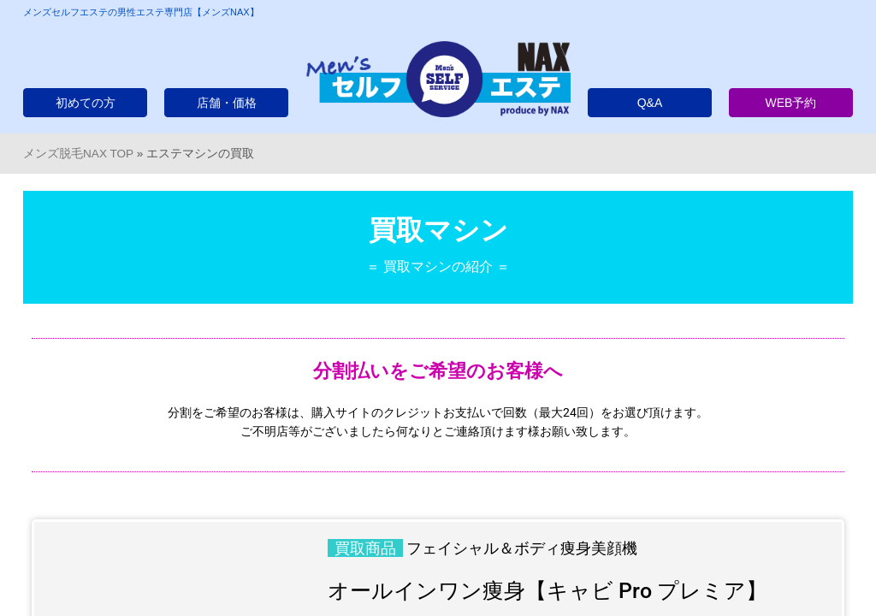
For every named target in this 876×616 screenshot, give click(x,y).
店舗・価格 (227, 103)
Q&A (650, 103)
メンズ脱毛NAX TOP (78, 153)
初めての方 (85, 103)
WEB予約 (791, 103)
